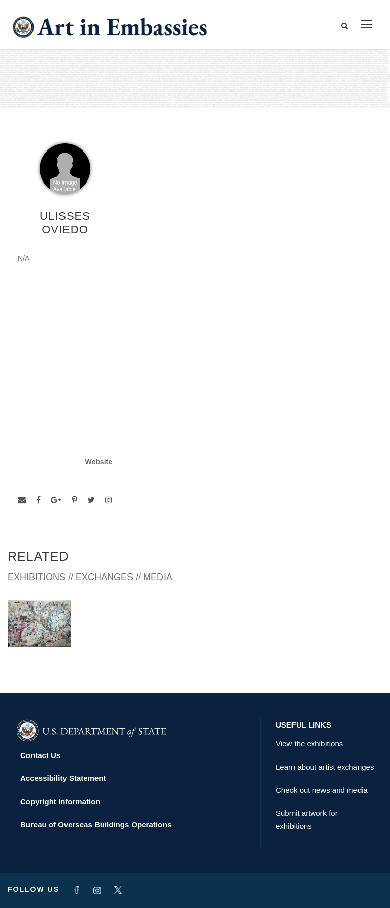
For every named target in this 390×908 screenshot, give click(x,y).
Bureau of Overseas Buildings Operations (96, 824)
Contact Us (40, 755)
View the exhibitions (309, 743)
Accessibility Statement (63, 778)
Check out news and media (322, 789)
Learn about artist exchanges (325, 767)
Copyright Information (60, 801)
